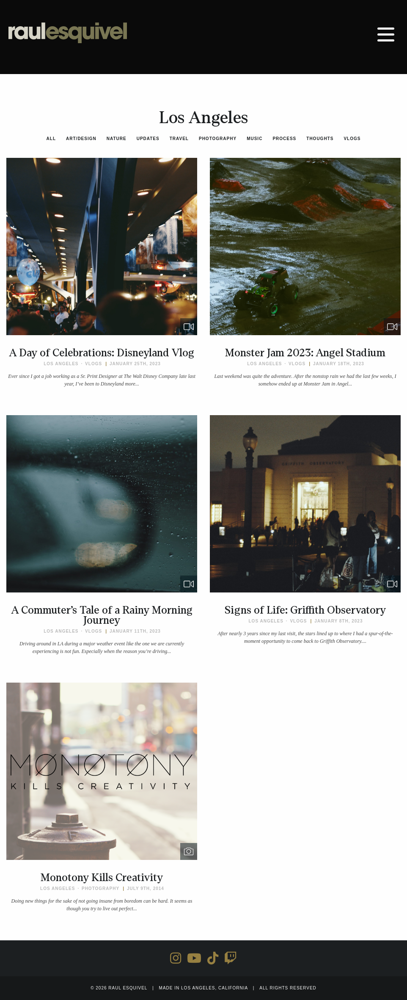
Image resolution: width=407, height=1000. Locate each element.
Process (284, 138)
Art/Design (81, 138)
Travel (179, 138)
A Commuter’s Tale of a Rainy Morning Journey (101, 615)
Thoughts (319, 138)
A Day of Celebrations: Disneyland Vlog (101, 352)
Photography (217, 138)
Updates (148, 138)
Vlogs (352, 138)
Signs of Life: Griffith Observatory (305, 610)
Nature (116, 138)
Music (254, 138)
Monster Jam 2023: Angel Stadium (305, 352)
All (51, 138)
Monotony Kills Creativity (102, 877)
